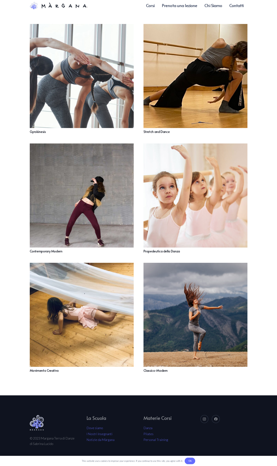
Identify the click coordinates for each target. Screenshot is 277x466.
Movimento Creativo (44, 370)
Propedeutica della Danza (161, 251)
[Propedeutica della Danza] (195, 146)
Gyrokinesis (38, 131)
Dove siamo (95, 428)
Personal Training (155, 440)
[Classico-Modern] (195, 266)
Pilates (148, 434)
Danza (147, 428)
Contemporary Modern (46, 251)
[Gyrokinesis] (82, 27)
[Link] (59, 5)
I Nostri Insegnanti (99, 434)
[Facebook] (216, 419)
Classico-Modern (155, 370)
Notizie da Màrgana (100, 440)
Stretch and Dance (156, 131)
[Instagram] (204, 419)
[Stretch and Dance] (195, 27)
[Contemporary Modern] (82, 146)
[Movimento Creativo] (82, 266)
